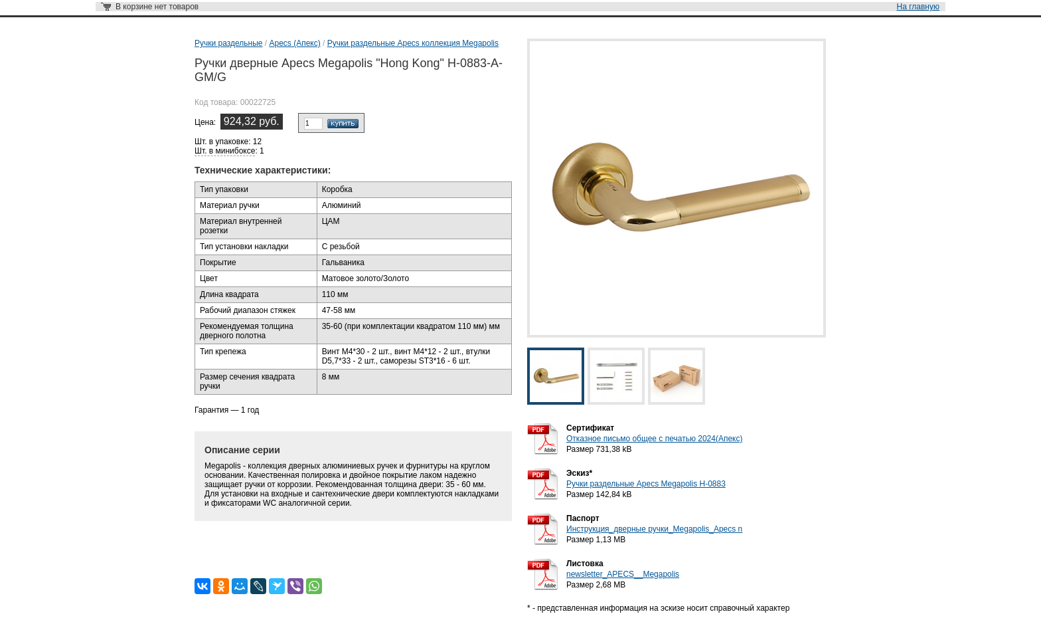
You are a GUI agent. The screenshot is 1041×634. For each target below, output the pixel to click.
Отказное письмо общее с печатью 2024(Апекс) (654, 438)
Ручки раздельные (228, 43)
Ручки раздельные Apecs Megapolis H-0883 (646, 483)
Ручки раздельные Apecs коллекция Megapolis (413, 43)
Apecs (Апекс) (294, 43)
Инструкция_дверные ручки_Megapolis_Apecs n (654, 529)
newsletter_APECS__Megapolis (622, 574)
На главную (918, 6)
